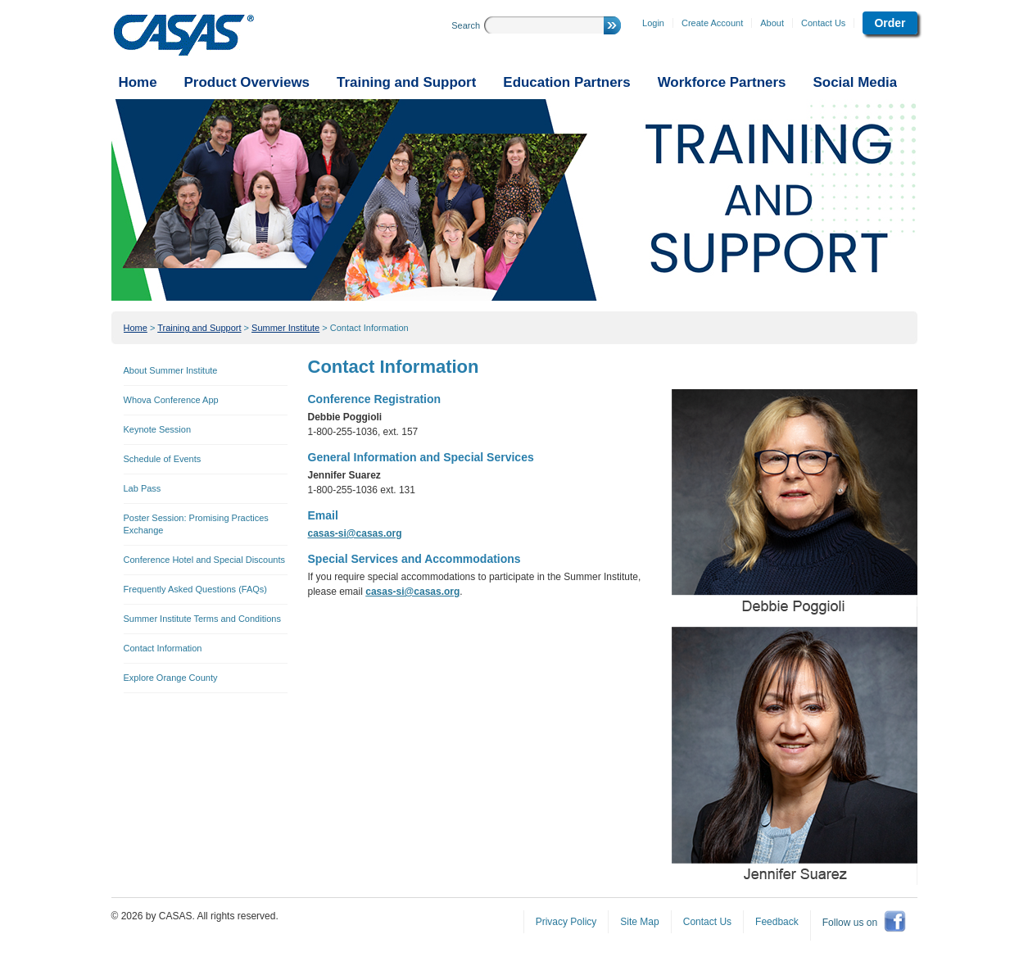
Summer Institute (285, 328)
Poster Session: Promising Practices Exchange (196, 524)
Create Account (712, 23)
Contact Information (369, 328)
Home (135, 328)
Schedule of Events (163, 459)
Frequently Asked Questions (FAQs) (195, 589)
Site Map (639, 922)
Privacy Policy (566, 922)
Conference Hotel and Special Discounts (205, 560)
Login (653, 23)
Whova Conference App (171, 400)
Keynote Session (158, 429)
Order (889, 22)
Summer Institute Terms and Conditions (202, 619)
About (772, 23)
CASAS (183, 35)
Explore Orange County (171, 678)
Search (465, 25)
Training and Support (199, 328)
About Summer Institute (171, 370)
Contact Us (823, 23)
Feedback (777, 922)
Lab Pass (142, 488)
